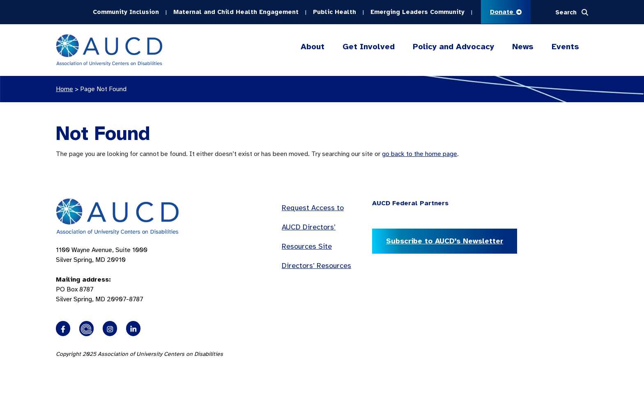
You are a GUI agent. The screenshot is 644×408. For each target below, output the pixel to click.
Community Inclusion (126, 12)
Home (64, 89)
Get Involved (369, 47)
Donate (506, 12)
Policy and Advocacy (453, 47)
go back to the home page (419, 154)
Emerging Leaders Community (417, 12)
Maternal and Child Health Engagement (236, 12)
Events (565, 46)
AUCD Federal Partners (410, 203)
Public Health (334, 12)
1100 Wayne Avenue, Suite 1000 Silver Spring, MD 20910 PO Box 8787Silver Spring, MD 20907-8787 (101, 274)
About (313, 47)
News (523, 46)
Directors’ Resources (316, 265)
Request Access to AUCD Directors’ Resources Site (313, 227)
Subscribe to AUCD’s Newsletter (444, 240)
